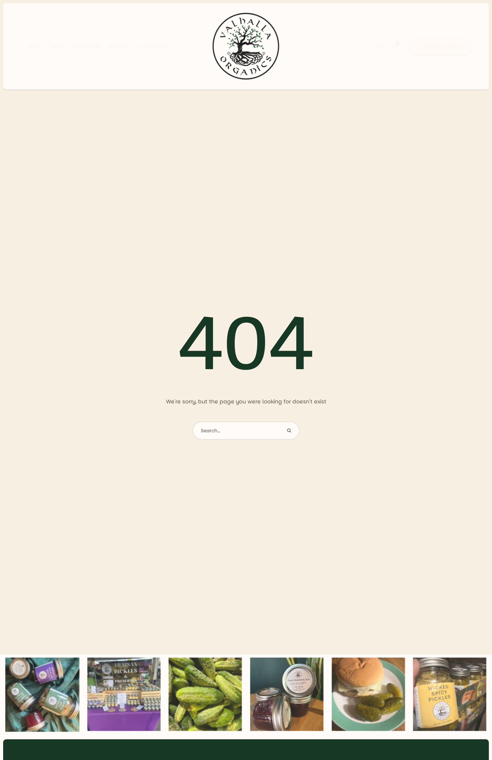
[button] (380, 46)
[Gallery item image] (42, 697)
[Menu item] (27, 46)
